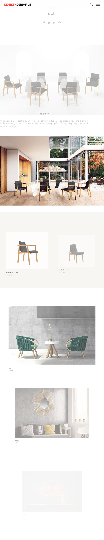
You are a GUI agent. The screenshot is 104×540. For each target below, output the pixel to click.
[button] (50, 201)
